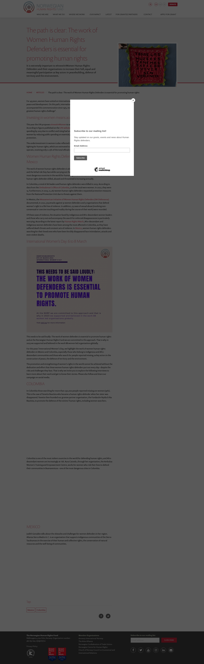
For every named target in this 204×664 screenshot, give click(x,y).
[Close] (133, 100)
